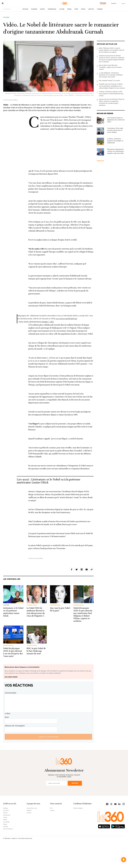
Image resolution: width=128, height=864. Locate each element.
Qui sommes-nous (32, 827)
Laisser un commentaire (48, 756)
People (83, 21)
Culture (61, 21)
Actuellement (7, 21)
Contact (52, 830)
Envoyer (75, 802)
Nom (7, 737)
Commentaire (10, 712)
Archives (29, 832)
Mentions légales (78, 827)
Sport (76, 21)
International (52, 21)
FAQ (51, 827)
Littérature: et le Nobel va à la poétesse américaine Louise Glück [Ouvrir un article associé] (48, 500)
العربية (123, 3)
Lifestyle (91, 21)
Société (42, 21)
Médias (69, 21)
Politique (25, 21)
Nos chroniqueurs (8, 848)
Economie (34, 21)
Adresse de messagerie (15, 745)
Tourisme (100, 21)
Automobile (6, 841)
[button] (123, 859)
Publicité (29, 830)
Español (113, 3)
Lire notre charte (11, 696)
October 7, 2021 (48, 341)
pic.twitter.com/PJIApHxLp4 (66, 338)
